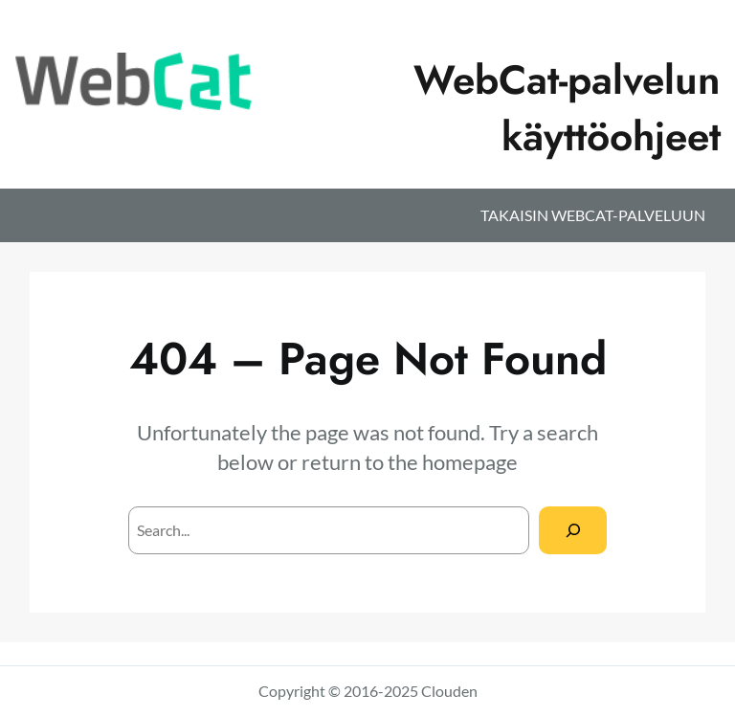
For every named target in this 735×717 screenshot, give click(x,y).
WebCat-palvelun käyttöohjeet (567, 108)
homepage (470, 462)
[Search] (573, 529)
